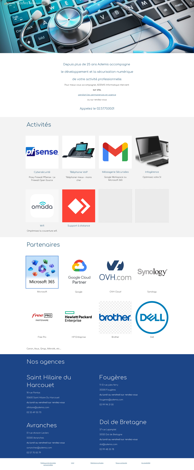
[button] (191, 3)
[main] (97, 85)
